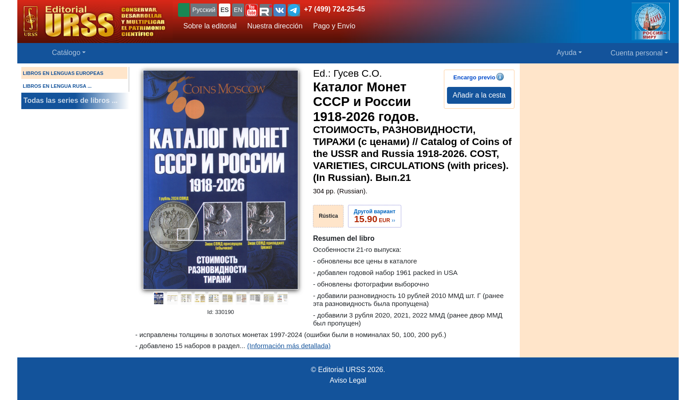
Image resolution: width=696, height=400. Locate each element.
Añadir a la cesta (479, 95)
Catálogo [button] (66, 52)
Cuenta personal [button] (637, 53)
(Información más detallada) (289, 345)
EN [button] (238, 9)
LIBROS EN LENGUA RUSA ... (57, 86)
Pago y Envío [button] (334, 26)
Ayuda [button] (567, 52)
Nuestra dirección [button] (275, 26)
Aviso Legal (348, 380)
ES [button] (225, 9)
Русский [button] (203, 9)
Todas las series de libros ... (71, 100)
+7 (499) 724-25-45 (334, 9)
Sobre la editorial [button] (210, 26)
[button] (251, 10)
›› (374, 216)
